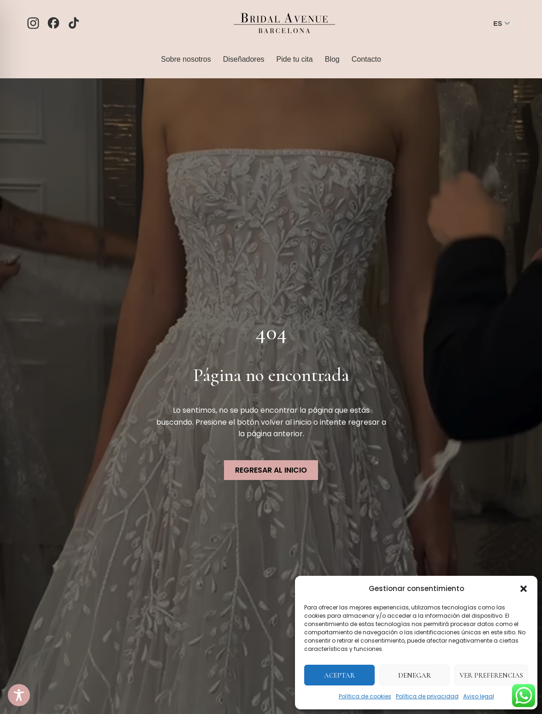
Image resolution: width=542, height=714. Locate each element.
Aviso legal (478, 696)
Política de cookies (365, 696)
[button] (523, 588)
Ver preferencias (491, 675)
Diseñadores (244, 59)
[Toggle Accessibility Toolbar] (19, 695)
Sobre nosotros (186, 59)
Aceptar (339, 675)
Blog (332, 59)
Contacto (366, 59)
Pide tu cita (295, 59)
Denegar (414, 675)
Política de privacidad (427, 696)
